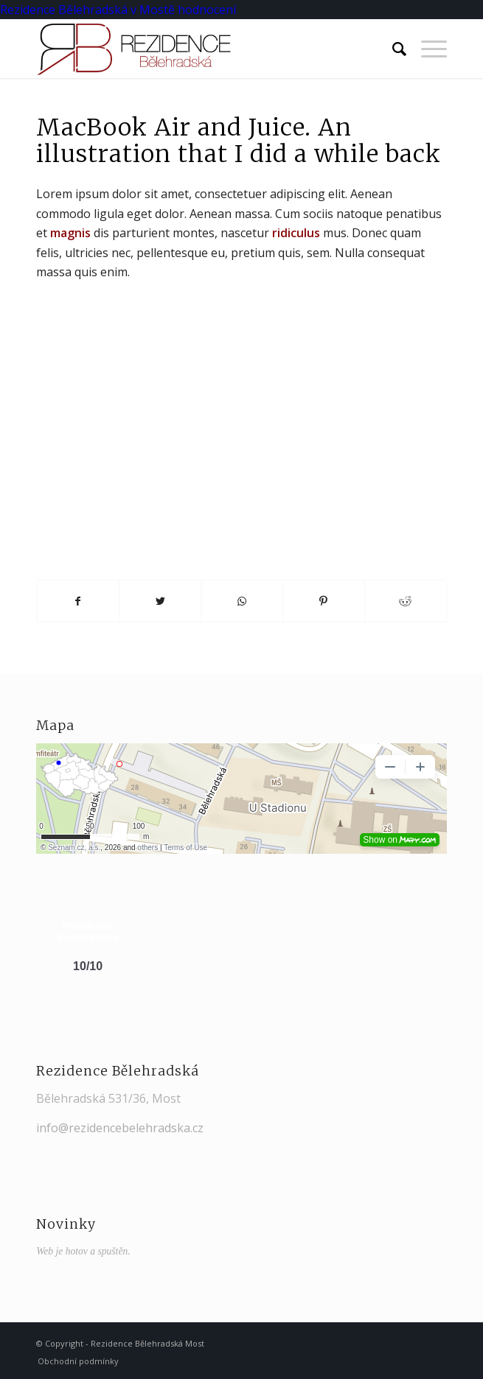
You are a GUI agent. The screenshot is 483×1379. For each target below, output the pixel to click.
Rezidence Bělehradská (64, 9)
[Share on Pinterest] (323, 601)
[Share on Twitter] (160, 601)
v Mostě (153, 9)
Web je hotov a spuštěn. (83, 1251)
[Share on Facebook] (78, 601)
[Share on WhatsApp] (241, 601)
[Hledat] (392, 48)
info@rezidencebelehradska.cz (120, 1128)
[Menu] (426, 48)
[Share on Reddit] (405, 601)
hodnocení (207, 9)
